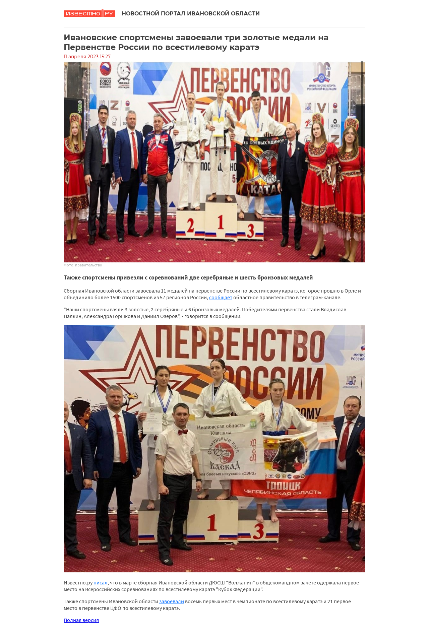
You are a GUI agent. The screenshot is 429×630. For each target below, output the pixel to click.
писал (101, 582)
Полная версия (81, 620)
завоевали (171, 601)
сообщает (220, 297)
